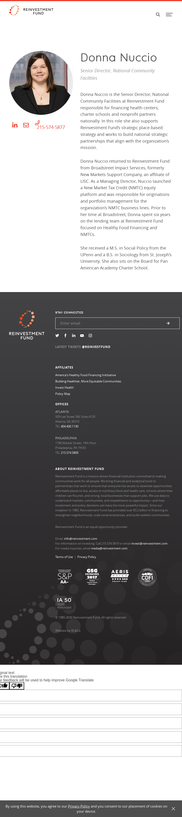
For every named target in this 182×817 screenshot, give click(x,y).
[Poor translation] (16, 686)
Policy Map (62, 394)
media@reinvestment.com (109, 548)
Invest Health (64, 387)
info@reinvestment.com (80, 539)
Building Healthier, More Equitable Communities (88, 381)
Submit (168, 323)
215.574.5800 (69, 453)
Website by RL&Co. (68, 630)
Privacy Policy (86, 557)
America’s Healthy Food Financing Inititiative (85, 375)
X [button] (173, 809)
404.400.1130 (69, 426)
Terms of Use (64, 557)
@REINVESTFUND (96, 347)
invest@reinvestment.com (149, 543)
